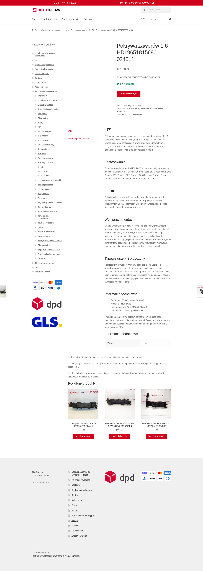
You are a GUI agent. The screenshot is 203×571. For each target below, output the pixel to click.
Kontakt (75, 495)
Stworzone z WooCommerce (65, 556)
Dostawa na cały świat (81, 490)
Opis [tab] (70, 131)
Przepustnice (43, 194)
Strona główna (41, 30)
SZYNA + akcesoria (46, 223)
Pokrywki (42, 154)
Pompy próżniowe (45, 185)
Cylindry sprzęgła (45, 105)
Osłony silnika (44, 149)
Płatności (75, 510)
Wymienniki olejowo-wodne (50, 254)
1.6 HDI (91, 30)
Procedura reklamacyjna (82, 515)
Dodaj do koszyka (128, 93)
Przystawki (42, 198)
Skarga (74, 520)
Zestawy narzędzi (42, 272)
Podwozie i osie (41, 87)
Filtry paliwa (43, 118)
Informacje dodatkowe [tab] (78, 139)
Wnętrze (38, 267)
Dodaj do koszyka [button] (83, 436)
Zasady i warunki (49, 19)
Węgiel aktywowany (46, 232)
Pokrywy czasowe (45, 158)
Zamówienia (77, 531)
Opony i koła (40, 82)
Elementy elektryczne (44, 69)
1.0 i (42, 167)
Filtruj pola (42, 114)
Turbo (40, 227)
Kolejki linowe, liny (46, 145)
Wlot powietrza (44, 245)
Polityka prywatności (81, 480)
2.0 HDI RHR (45, 176)
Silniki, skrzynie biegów (45, 263)
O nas (74, 505)
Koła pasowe (43, 140)
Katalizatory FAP (42, 74)
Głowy (40, 122)
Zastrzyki (42, 258)
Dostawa (88, 19)
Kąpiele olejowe (44, 131)
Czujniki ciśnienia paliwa (48, 109)
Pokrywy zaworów (78, 30)
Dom (34, 19)
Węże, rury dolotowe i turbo (50, 241)
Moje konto (76, 500)
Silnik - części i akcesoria (58, 30)
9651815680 (138, 114)
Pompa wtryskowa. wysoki (49, 180)
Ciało (37, 60)
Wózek (74, 526)
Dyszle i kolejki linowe (44, 65)
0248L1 (128, 114)
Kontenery (39, 78)
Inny (39, 127)
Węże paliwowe (44, 236)
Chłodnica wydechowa (47, 100)
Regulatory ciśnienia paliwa (50, 202)
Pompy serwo (44, 189)
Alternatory (42, 96)
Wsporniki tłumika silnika (49, 249)
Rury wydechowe (45, 207)
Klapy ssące (43, 136)
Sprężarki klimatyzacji (47, 211)
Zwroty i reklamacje (70, 19)
